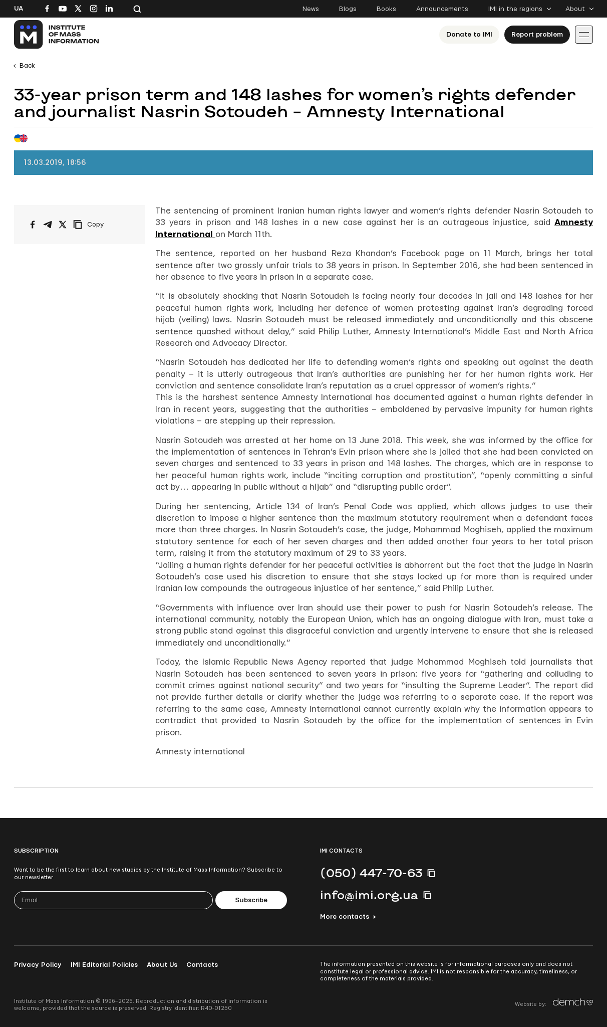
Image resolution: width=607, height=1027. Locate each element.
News (310, 9)
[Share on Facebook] (32, 224)
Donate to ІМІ (469, 34)
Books (386, 9)
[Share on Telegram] (47, 224)
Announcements (442, 9)
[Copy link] (102, 224)
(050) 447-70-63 (371, 873)
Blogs (348, 9)
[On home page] (57, 34)
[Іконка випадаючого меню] (584, 35)
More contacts (344, 916)
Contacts (202, 964)
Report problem (537, 34)
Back (27, 65)
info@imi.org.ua (369, 895)
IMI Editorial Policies (104, 964)
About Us (162, 964)
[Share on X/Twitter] (62, 224)
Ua (18, 8)
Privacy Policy (38, 964)
